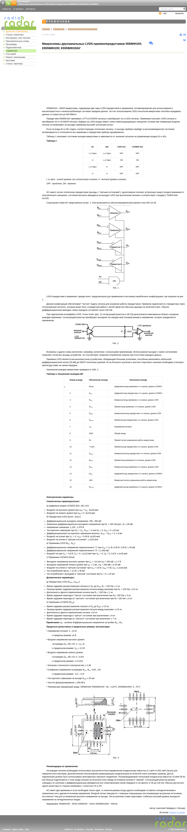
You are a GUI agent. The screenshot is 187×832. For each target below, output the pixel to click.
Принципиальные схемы (17, 41)
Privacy (108, 829)
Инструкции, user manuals (18, 38)
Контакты (30, 9)
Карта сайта (18, 829)
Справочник (11, 51)
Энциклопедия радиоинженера (82, 29)
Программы (11, 44)
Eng (27, 829)
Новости (6, 9)
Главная (46, 29)
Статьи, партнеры (14, 63)
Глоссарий (11, 54)
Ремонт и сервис (177, 812)
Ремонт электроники (15, 57)
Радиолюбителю (13, 47)
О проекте (18, 9)
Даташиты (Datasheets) (17, 31)
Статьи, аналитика (15, 34)
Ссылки (89, 829)
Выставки (10, 60)
